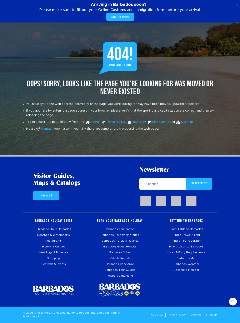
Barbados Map (186, 258)
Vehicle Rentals (120, 258)
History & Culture (53, 246)
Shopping (53, 258)
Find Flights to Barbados (186, 229)
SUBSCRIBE (199, 183)
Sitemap (211, 314)
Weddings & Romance (54, 252)
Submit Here (120, 16)
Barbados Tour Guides (120, 270)
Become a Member (186, 270)
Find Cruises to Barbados (186, 246)
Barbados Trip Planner (120, 229)
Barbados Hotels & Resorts (120, 241)
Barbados (83, 313)
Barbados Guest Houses (119, 246)
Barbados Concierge (120, 264)
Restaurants (53, 241)
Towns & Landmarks (120, 276)
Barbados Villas (119, 252)
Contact (44, 128)
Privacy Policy (177, 314)
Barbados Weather (186, 264)
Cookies (195, 314)
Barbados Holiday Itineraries (120, 235)
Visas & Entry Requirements (186, 252)
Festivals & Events (53, 264)
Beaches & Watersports (53, 235)
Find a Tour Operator (186, 241)
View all (46, 195)
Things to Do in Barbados (53, 229)
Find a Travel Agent (186, 235)
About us (157, 314)
